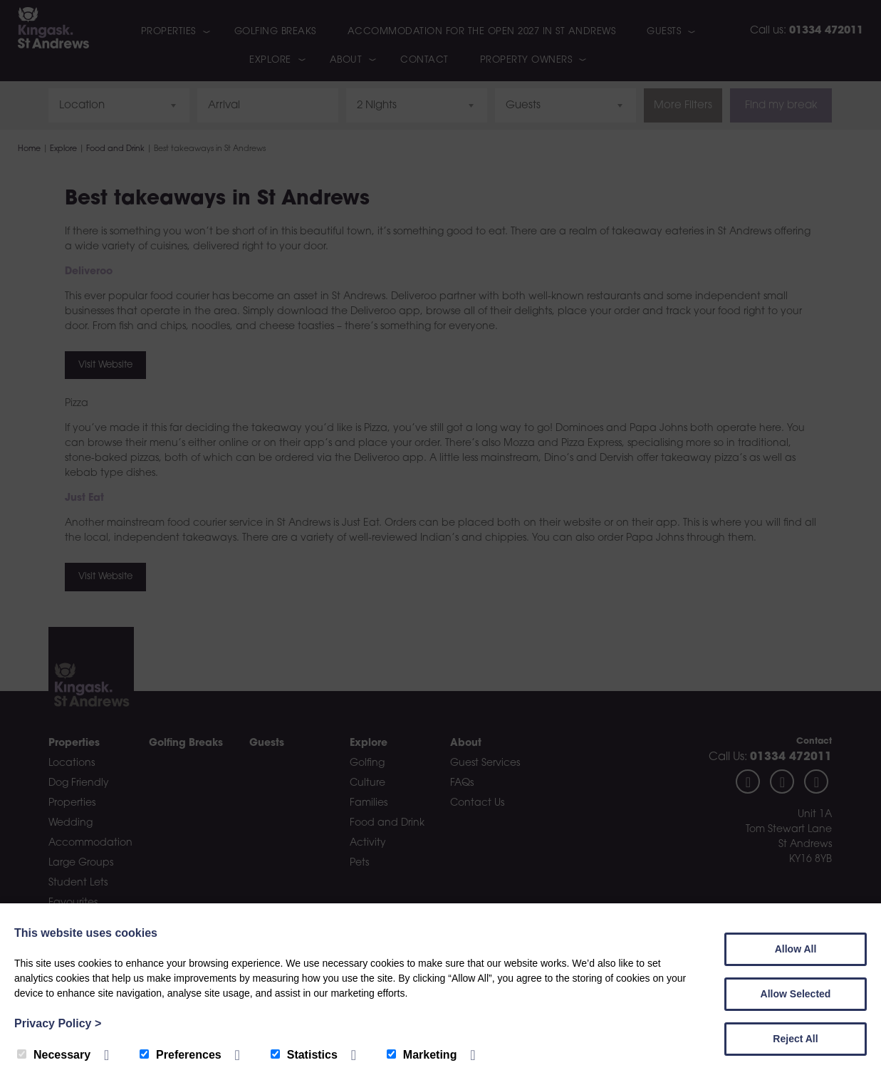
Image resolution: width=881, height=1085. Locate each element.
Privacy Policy (57, 1023)
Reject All (795, 1038)
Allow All (796, 949)
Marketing (422, 1055)
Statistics (304, 1055)
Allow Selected (796, 994)
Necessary (53, 1055)
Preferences (180, 1055)
